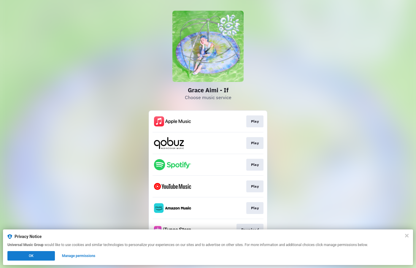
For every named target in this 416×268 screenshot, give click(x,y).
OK (31, 256)
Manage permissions (79, 256)
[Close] (407, 235)
